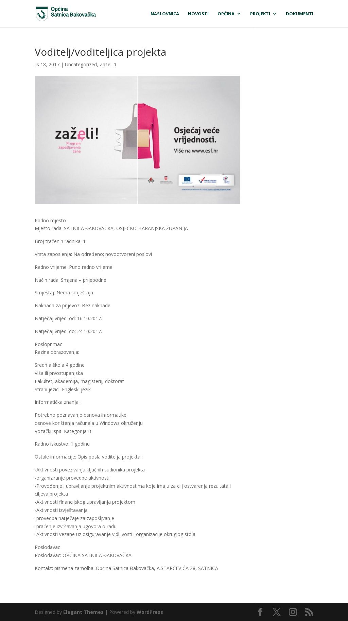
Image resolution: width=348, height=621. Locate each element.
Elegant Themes (83, 612)
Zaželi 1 (108, 64)
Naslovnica (165, 14)
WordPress (150, 612)
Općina (226, 14)
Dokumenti (299, 14)
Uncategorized (81, 64)
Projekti (260, 14)
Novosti (198, 14)
